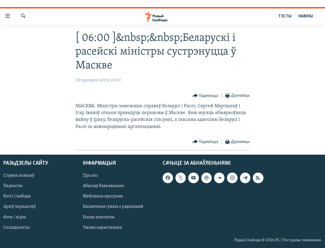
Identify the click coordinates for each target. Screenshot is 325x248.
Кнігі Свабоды (17, 196)
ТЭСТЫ (284, 16)
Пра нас (90, 175)
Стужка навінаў (18, 175)
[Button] (205, 96)
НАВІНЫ (305, 16)
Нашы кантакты (98, 217)
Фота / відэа (14, 217)
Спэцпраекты (16, 227)
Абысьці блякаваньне (103, 186)
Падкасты (12, 186)
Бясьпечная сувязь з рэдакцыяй (113, 206)
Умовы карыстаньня (102, 227)
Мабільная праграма (103, 196)
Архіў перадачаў (19, 206)
